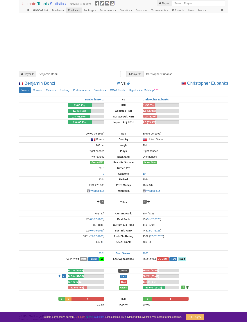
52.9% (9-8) (77, 287)
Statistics (126, 10)
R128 (182, 259)
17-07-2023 (156, 236)
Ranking (64, 90)
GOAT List (40, 10)
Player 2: (135, 74)
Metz (83, 259)
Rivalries (74, 10)
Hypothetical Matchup (144, 90)
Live (191, 10)
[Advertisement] (123, 42)
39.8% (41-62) (151, 270)
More (202, 10)
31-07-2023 (153, 219)
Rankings (89, 10)
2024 (101, 253)
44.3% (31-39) (76, 276)
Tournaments (159, 10)
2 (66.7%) (79, 105)
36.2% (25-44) (151, 276)
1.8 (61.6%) (78, 116)
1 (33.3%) (148, 105)
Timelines (58, 10)
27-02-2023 (96, 236)
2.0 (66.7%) (79, 122)
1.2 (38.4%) (149, 116)
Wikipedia (96, 190)
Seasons (142, 10)
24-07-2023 (153, 230)
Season (37, 90)
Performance (108, 10)
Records (178, 10)
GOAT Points (117, 90)
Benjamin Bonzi (39, 83)
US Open (162, 259)
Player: (164, 3)
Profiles (25, 90)
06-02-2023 (96, 219)
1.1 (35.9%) (149, 110)
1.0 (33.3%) (149, 122)
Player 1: (27, 74)
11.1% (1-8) (149, 281)
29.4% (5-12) (75, 281)
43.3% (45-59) (76, 270)
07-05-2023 (96, 230)
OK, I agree (195, 317)
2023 (145, 253)
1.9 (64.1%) (79, 110)
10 (144, 173)
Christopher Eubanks (207, 83)
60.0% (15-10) (154, 287)
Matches (51, 90)
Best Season (123, 253)
